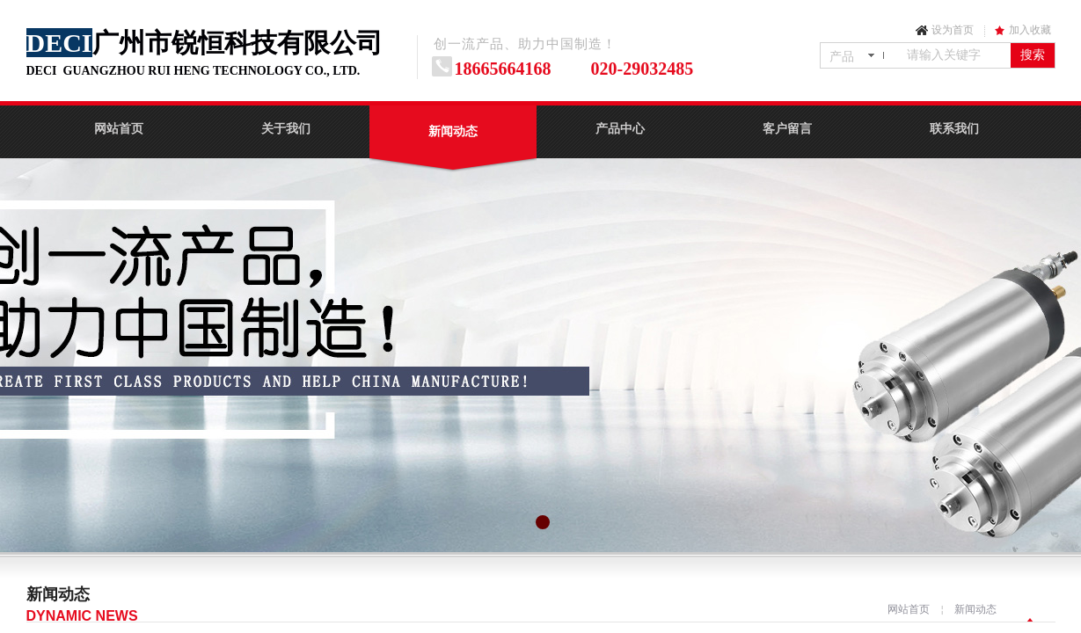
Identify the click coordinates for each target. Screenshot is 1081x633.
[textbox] (955, 55)
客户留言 (787, 128)
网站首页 (118, 128)
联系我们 (954, 128)
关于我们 (285, 128)
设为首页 (952, 30)
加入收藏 (1030, 30)
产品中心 (620, 128)
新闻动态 (453, 131)
